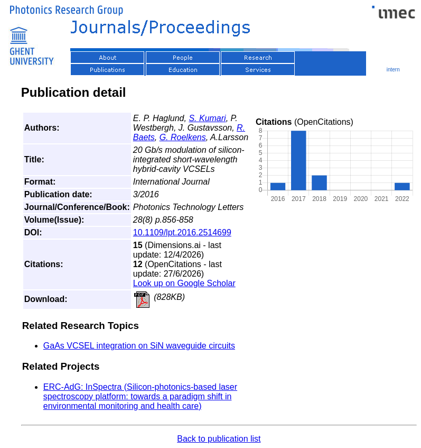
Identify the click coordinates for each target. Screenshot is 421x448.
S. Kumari (207, 118)
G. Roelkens (183, 137)
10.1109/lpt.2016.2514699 (182, 232)
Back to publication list (218, 438)
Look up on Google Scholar (184, 283)
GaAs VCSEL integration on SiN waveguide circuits (139, 345)
